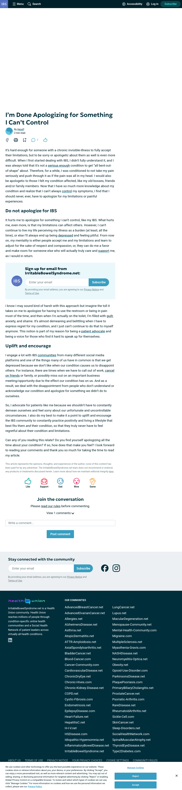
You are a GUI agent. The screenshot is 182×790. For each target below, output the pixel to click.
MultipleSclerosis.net (127, 642)
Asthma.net (73, 630)
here (111, 471)
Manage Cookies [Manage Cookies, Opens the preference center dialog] (135, 767)
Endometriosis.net (78, 705)
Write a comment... (21, 523)
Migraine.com (122, 636)
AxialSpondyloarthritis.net (83, 648)
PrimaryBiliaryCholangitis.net (133, 688)
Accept (135, 785)
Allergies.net (73, 619)
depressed (65, 235)
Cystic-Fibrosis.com (79, 699)
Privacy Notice (91, 289)
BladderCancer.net (78, 653)
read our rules (50, 506)
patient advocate (93, 331)
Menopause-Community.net (132, 624)
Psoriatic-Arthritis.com (128, 699)
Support (42, 483)
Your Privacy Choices (87, 760)
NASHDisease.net (125, 653)
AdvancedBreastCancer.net (84, 607)
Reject (135, 776)
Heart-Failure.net (76, 717)
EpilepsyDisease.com (80, 711)
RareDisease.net (123, 705)
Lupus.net (119, 613)
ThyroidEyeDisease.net (128, 745)
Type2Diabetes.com (126, 751)
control (67, 191)
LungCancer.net (123, 607)
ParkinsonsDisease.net (128, 676)
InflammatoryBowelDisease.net (87, 745)
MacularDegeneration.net (130, 619)
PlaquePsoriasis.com (127, 682)
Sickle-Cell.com (123, 717)
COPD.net (71, 694)
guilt (110, 316)
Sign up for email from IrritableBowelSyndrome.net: (52, 271)
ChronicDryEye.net (78, 676)
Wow (75, 483)
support (103, 251)
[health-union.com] (26, 600)
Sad (59, 483)
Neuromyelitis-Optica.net (130, 659)
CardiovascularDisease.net (84, 670)
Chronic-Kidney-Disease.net (84, 688)
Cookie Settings (117, 760)
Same (91, 483)
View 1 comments (60, 513)
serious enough (59, 165)
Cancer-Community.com (82, 665)
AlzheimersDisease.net (81, 624)
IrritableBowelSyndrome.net (84, 751)
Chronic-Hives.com (78, 682)
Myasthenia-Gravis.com (129, 648)
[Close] (176, 775)
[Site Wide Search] (34, 4)
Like (26, 483)
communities (47, 355)
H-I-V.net (71, 728)
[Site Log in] (152, 4)
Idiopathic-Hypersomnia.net (84, 740)
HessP (20, 129)
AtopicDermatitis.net (79, 636)
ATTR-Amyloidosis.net (80, 642)
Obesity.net (120, 665)
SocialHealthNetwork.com (130, 734)
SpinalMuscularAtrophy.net (131, 740)
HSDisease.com (76, 734)
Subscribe (170, 4)
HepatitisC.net (75, 722)
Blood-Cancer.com (78, 659)
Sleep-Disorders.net (126, 728)
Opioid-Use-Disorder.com (130, 670)
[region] (91, 776)
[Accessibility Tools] (132, 4)
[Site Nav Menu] (18, 4)
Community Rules (145, 760)
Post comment (60, 534)
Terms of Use (32, 293)
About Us (14, 760)
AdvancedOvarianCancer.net (85, 613)
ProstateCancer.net (126, 694)
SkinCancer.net (123, 722)
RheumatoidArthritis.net (129, 711)
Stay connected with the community (41, 559)
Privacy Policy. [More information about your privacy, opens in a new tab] (35, 786)
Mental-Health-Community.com (134, 630)
